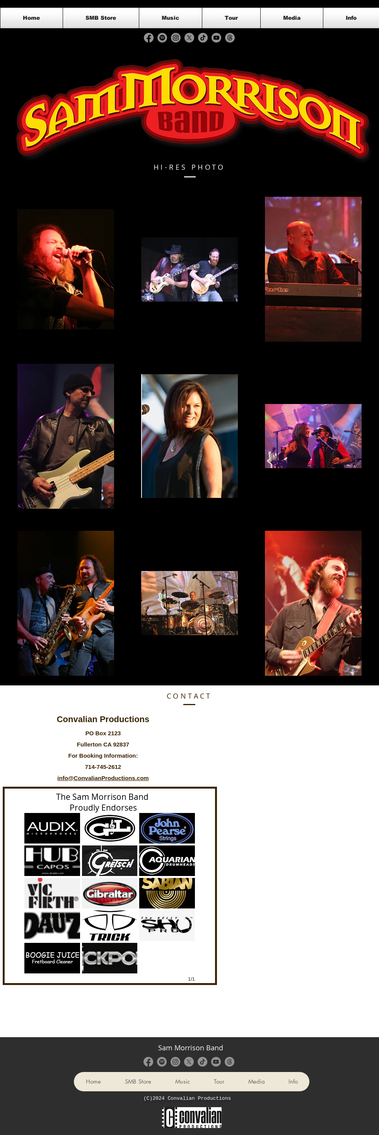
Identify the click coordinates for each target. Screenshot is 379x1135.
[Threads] (230, 38)
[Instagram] (176, 38)
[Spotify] (162, 38)
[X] (189, 38)
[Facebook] (149, 38)
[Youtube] (216, 38)
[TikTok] (203, 38)
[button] (52, 828)
